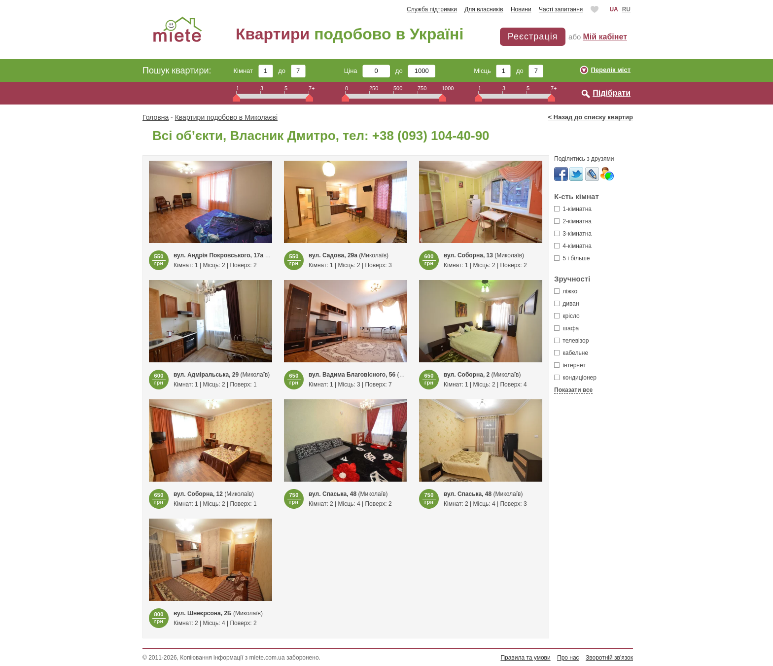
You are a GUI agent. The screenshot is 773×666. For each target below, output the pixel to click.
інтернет (570, 365)
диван (566, 303)
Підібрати (612, 93)
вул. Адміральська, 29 (206, 374)
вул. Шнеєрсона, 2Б (203, 613)
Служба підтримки (432, 9)
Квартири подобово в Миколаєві (226, 117)
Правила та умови (525, 657)
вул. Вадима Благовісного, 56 (352, 374)
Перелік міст (611, 69)
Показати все (573, 389)
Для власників (483, 9)
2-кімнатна (573, 221)
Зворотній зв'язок (609, 657)
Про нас (568, 657)
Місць (492, 70)
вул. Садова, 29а (333, 255)
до (291, 70)
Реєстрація (533, 36)
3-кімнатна (573, 233)
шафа (566, 328)
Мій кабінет (605, 37)
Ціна (367, 70)
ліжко (565, 291)
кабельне (571, 353)
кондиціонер (575, 377)
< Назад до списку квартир (590, 117)
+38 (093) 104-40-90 (431, 135)
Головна (155, 117)
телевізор (571, 340)
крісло (567, 316)
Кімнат (253, 70)
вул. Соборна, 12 (198, 494)
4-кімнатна (573, 246)
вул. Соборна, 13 (468, 255)
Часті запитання (561, 9)
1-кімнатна (573, 209)
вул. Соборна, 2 (467, 374)
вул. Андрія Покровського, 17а (218, 255)
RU (626, 9)
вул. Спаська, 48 (332, 494)
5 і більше (572, 258)
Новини (521, 9)
